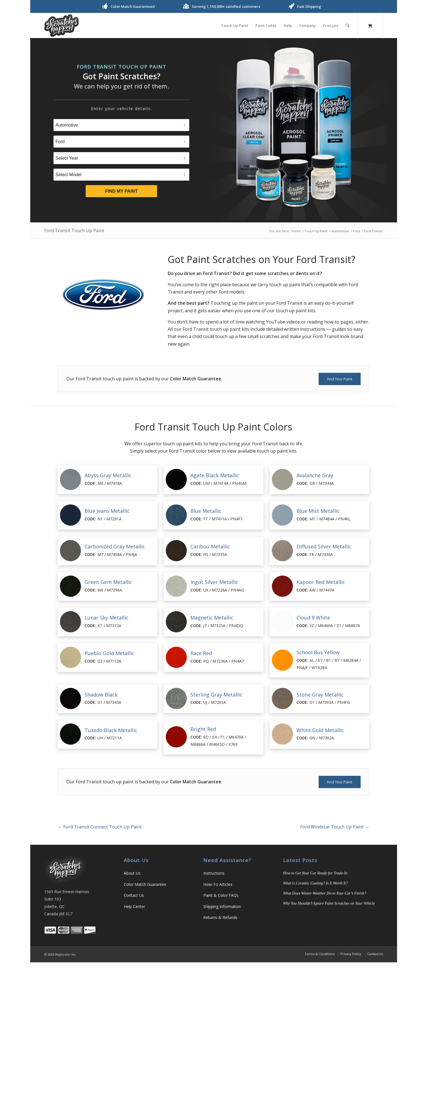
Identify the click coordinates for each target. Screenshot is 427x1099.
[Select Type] (121, 125)
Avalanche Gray (315, 475)
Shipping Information (222, 906)
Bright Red (203, 729)
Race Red (201, 653)
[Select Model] (121, 175)
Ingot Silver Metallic (214, 582)
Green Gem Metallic (108, 582)
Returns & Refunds (220, 917)
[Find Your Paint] (340, 379)
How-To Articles (217, 884)
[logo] (61, 25)
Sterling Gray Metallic (216, 694)
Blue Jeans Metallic (107, 510)
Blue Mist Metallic (318, 510)
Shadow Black (101, 694)
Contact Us (134, 895)
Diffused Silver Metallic (324, 546)
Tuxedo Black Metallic (111, 730)
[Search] (347, 25)
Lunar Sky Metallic (107, 617)
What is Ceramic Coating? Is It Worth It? (315, 883)
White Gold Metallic (320, 730)
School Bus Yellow (318, 652)
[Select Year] (121, 158)
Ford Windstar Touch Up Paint (334, 827)
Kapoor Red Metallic (321, 582)
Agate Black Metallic (214, 475)
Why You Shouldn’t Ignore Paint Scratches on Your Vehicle (329, 903)
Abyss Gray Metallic (108, 475)
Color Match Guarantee (145, 884)
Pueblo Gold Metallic (109, 653)
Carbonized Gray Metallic (115, 546)
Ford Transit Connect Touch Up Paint (100, 827)
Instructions (214, 873)
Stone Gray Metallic (320, 694)
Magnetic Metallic (211, 617)
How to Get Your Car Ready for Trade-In (315, 873)
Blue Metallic (205, 510)
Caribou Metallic (210, 546)
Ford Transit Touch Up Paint (74, 230)
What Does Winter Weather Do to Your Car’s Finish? (324, 893)
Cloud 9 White (313, 617)
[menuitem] (235, 25)
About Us (132, 873)
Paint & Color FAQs (221, 895)
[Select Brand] (121, 142)
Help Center (134, 906)
